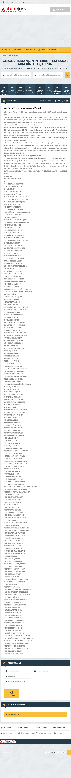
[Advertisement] (35, 31)
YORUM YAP (11, 694)
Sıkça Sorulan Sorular (45, 733)
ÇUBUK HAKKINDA (8, 733)
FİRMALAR (59, 733)
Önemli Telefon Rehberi (28, 733)
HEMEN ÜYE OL (60, 9)
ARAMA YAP (67, 75)
